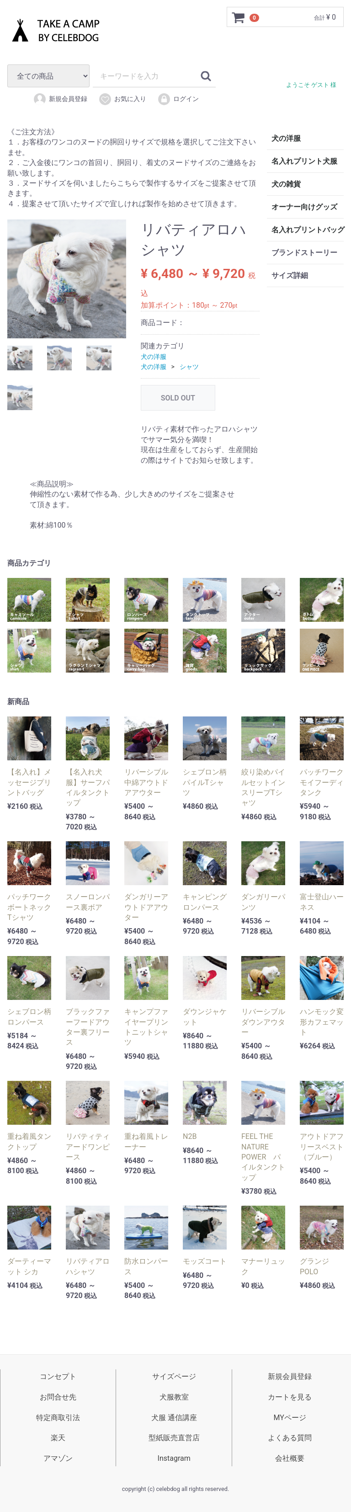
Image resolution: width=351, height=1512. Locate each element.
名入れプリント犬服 (304, 161)
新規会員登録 (60, 99)
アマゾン (58, 1458)
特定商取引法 (58, 1417)
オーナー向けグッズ (304, 207)
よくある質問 (290, 1437)
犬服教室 (174, 1397)
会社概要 (289, 1458)
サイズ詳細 (289, 275)
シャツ (189, 366)
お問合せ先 (58, 1397)
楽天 (58, 1437)
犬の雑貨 (286, 184)
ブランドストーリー (304, 252)
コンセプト (58, 1376)
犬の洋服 (153, 356)
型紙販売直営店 (174, 1437)
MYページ (289, 1417)
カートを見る (290, 1397)
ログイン (178, 99)
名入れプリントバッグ (307, 229)
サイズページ (174, 1376)
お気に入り (122, 99)
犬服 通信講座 (174, 1417)
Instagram (174, 1458)
